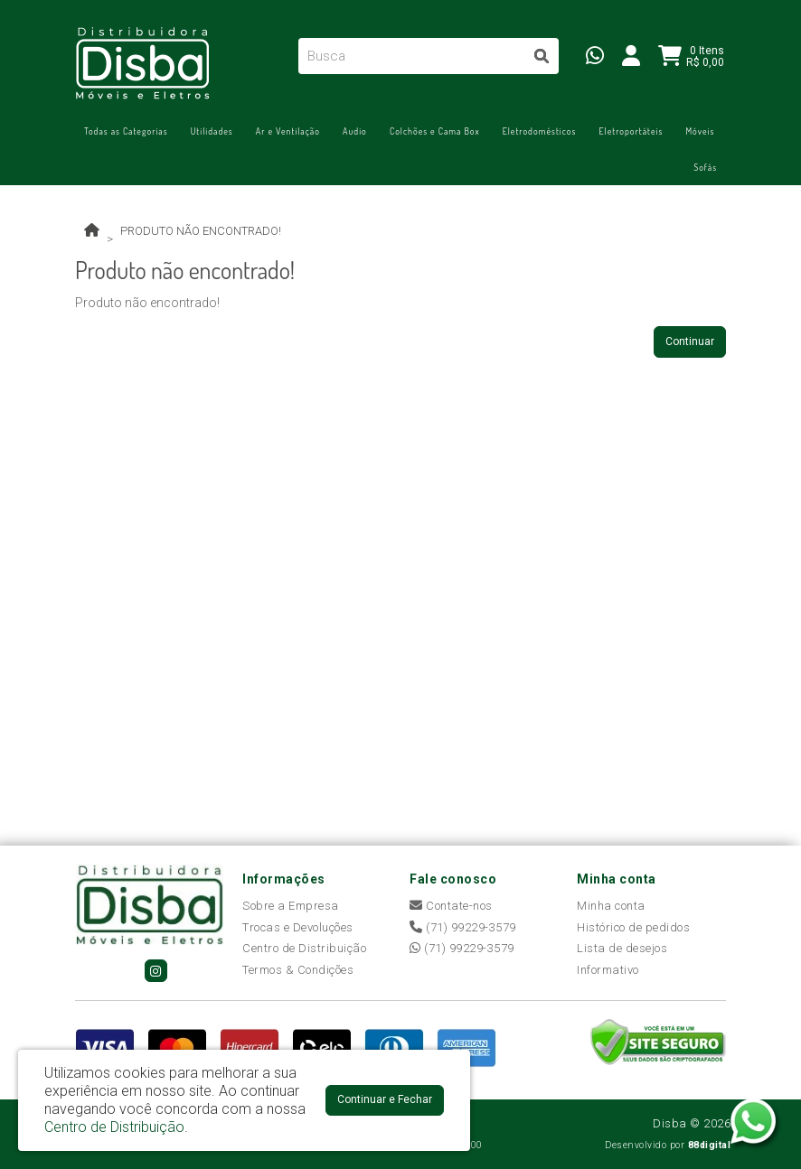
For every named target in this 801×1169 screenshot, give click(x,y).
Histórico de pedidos (633, 927)
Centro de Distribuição (304, 948)
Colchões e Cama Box (435, 131)
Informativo (608, 970)
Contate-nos (451, 905)
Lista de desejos (622, 948)
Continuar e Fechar (384, 1099)
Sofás (705, 167)
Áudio (355, 131)
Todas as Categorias (126, 131)
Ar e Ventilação (288, 131)
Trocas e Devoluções (297, 927)
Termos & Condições (297, 970)
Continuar (689, 341)
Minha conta (611, 905)
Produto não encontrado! (200, 231)
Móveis (699, 131)
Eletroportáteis (630, 131)
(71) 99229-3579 (463, 927)
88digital (709, 1145)
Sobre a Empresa (290, 905)
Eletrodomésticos (540, 131)
